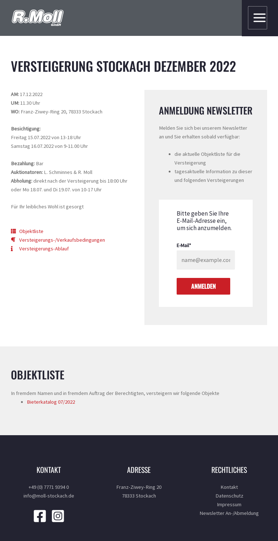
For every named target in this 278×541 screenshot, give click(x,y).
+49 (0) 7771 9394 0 (49, 487)
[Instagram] (58, 516)
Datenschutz (229, 495)
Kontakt (229, 487)
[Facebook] (40, 516)
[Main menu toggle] (258, 18)
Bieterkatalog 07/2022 (51, 402)
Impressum (229, 504)
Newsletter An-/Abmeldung (229, 513)
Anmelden (203, 286)
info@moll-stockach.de (49, 495)
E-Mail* (184, 245)
